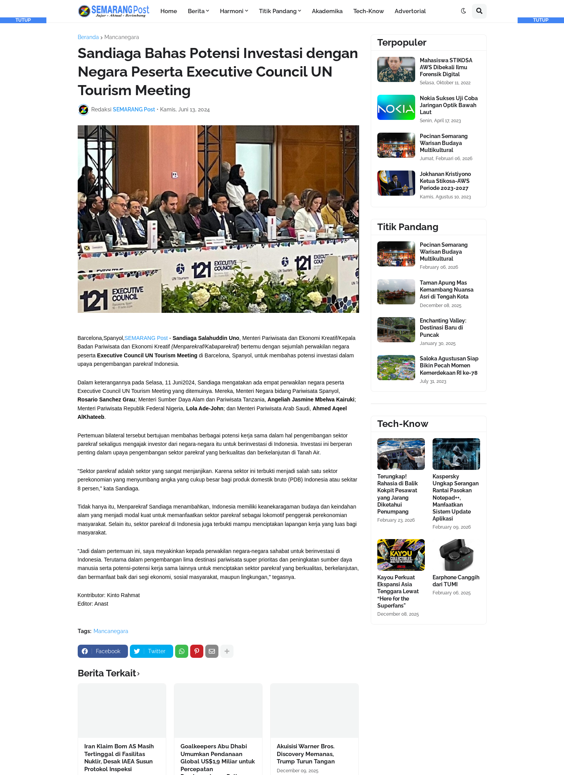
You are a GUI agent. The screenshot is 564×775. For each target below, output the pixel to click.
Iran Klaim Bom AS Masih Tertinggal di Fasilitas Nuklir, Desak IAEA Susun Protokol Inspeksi (119, 758)
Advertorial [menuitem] (410, 11)
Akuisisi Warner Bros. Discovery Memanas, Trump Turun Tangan (306, 754)
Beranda (88, 37)
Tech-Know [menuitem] (368, 11)
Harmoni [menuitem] (232, 11)
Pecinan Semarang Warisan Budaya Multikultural (444, 143)
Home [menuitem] (168, 11)
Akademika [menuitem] (327, 11)
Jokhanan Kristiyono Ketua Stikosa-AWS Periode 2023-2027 (445, 181)
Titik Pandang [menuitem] (277, 11)
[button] (463, 11)
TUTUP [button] (23, 20)
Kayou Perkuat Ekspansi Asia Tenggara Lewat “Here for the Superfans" (398, 591)
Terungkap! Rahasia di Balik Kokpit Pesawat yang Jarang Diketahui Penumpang (397, 494)
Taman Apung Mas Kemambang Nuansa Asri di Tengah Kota (447, 290)
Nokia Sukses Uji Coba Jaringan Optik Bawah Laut (449, 105)
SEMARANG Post (146, 338)
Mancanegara (121, 37)
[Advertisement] (23, 139)
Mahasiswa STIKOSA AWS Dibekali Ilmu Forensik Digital (446, 67)
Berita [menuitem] (196, 11)
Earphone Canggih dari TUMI (456, 580)
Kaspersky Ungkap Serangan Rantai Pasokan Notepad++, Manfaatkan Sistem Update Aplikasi (456, 497)
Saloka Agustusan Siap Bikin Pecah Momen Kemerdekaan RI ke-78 (449, 365)
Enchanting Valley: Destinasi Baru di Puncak (443, 328)
